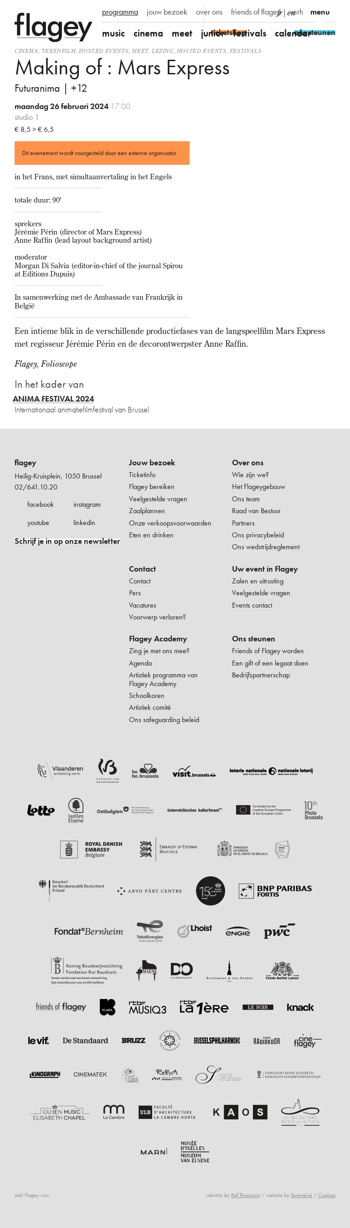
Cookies (326, 1195)
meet (182, 33)
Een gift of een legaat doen (270, 663)
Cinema (26, 50)
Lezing (163, 50)
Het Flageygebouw (258, 486)
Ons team (246, 499)
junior (213, 33)
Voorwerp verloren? (157, 617)
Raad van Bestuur (256, 510)
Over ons (247, 462)
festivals (249, 33)
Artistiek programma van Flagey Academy (163, 679)
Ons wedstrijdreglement (265, 547)
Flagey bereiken (152, 486)
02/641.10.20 (36, 487)
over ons (209, 11)
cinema (148, 33)
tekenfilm (58, 50)
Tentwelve (301, 1195)
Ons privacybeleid (258, 535)
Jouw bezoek (152, 462)
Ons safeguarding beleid (164, 719)
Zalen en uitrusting (257, 581)
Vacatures (142, 605)
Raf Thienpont (245, 1195)
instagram (87, 504)
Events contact (252, 605)
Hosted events (104, 50)
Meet (140, 50)
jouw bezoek (167, 11)
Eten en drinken (151, 535)
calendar (293, 33)
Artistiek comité (150, 707)
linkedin (84, 522)
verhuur (301, 11)
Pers (135, 593)
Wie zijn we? (250, 474)
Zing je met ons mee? (159, 651)
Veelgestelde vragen (158, 499)
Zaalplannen (147, 510)
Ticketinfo (142, 474)
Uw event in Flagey (265, 568)
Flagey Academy (158, 638)
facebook (40, 504)
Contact (142, 568)
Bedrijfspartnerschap (261, 675)
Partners (243, 523)
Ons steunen (253, 638)
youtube (38, 522)
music (113, 33)
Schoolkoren (147, 695)
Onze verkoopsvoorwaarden (170, 523)
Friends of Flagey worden (268, 651)
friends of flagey (256, 11)
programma (120, 11)
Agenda (140, 663)
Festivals (245, 50)
